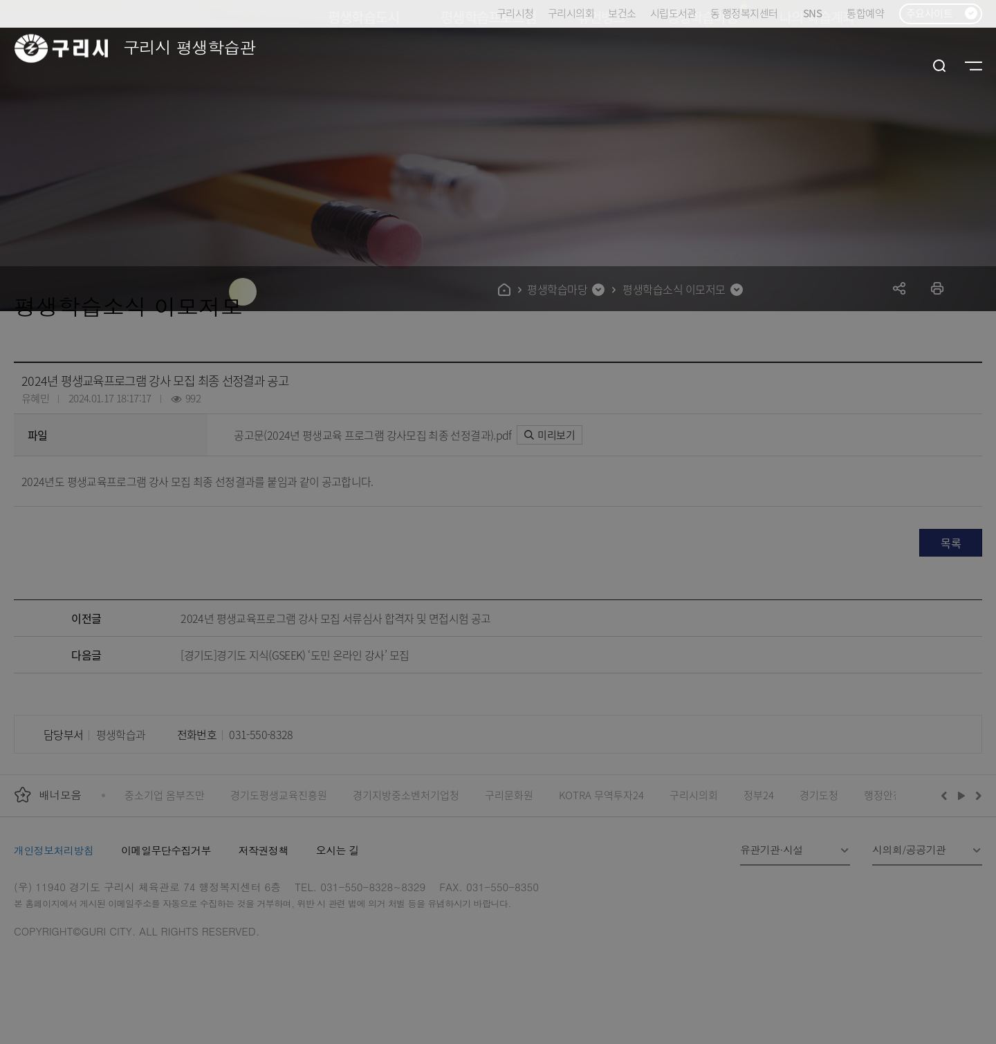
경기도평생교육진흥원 (278, 794)
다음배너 (976, 795)
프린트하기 (937, 288)
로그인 (908, 66)
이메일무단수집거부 (166, 850)
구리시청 (515, 13)
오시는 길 (337, 850)
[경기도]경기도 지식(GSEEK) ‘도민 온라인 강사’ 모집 (295, 654)
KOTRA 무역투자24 (601, 794)
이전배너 (946, 795)
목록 (951, 542)
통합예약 (865, 13)
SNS (818, 13)
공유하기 (899, 288)
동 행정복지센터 (743, 13)
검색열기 (939, 66)
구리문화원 (509, 794)
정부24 (759, 794)
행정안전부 (888, 794)
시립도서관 (673, 13)
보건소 (622, 13)
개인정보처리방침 (53, 850)
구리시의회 (571, 13)
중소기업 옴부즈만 (164, 794)
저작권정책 (263, 850)
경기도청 (819, 794)
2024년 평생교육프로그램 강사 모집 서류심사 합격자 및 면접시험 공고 (335, 618)
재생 (961, 795)
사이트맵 (973, 66)
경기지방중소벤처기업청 (406, 794)
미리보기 (549, 434)
